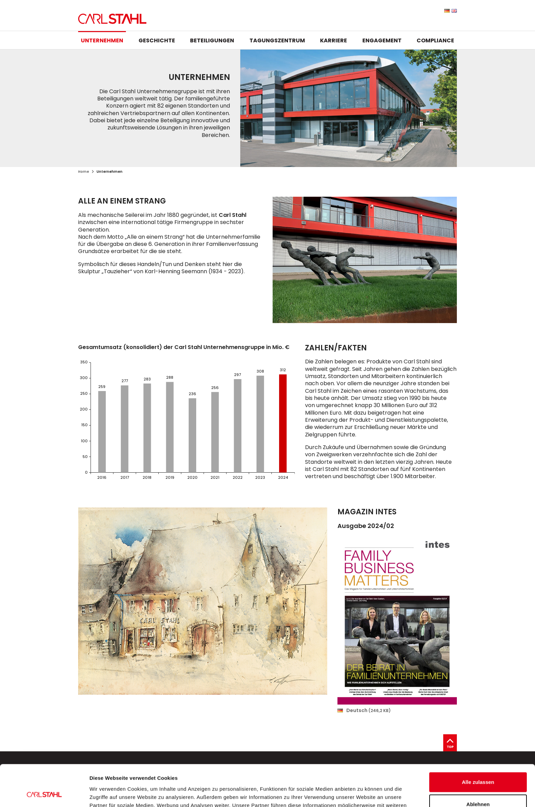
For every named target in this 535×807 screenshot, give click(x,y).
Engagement (382, 40)
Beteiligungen (212, 40)
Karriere (333, 40)
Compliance (435, 40)
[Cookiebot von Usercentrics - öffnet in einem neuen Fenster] (44, 794)
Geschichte (157, 40)
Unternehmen (102, 40)
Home (83, 171)
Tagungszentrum (277, 40)
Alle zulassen (478, 743)
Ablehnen (478, 765)
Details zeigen (106, 793)
